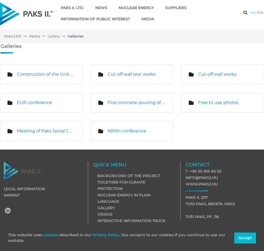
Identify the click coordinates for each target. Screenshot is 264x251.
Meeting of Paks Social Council (45, 131)
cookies (51, 235)
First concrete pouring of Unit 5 (136, 102)
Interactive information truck (131, 220)
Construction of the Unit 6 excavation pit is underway (45, 74)
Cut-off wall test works (132, 74)
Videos (104, 214)
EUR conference (34, 102)
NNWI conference (127, 131)
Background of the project (128, 175)
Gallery (106, 208)
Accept (245, 237)
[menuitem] (74, 7)
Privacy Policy (105, 235)
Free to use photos (218, 102)
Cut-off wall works (217, 74)
